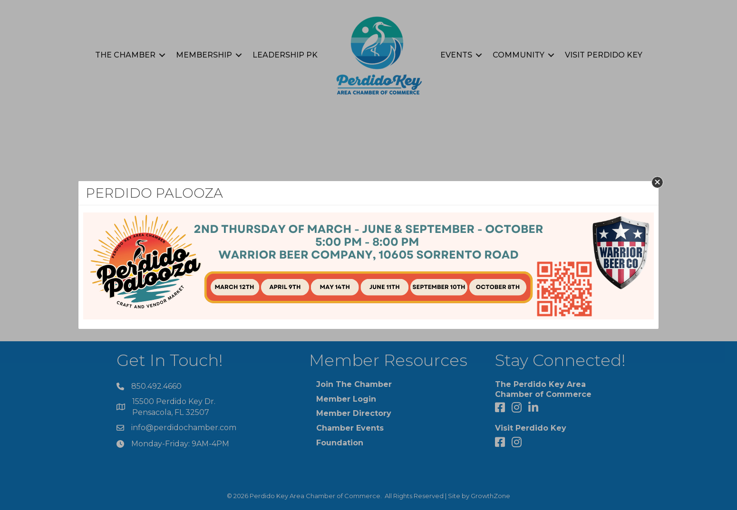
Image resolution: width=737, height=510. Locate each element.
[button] (657, 182)
